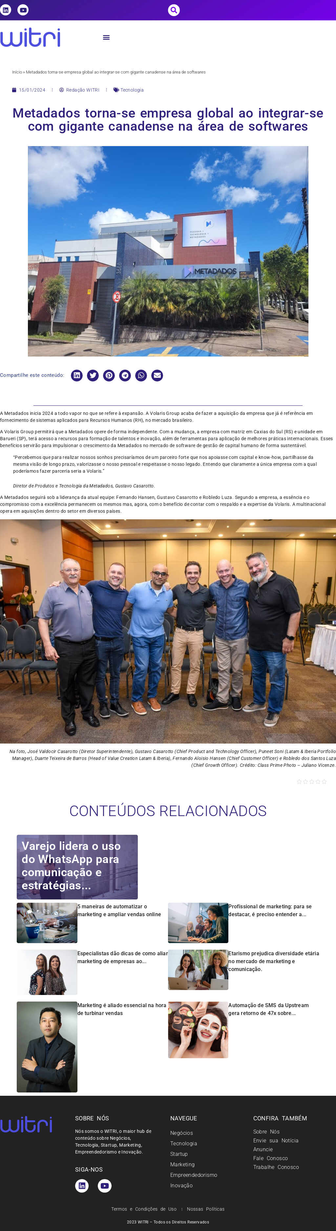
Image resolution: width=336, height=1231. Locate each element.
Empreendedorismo (193, 1175)
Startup (179, 1154)
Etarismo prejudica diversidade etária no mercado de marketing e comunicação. (273, 961)
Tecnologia (132, 90)
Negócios (181, 1133)
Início (17, 72)
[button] (174, 10)
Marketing (182, 1164)
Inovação (181, 1185)
